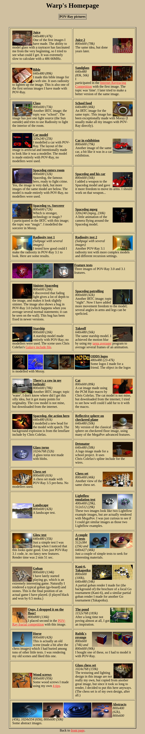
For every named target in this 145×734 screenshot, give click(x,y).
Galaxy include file (38, 347)
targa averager (102, 343)
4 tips (56, 686)
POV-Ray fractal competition (38, 622)
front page (77, 730)
